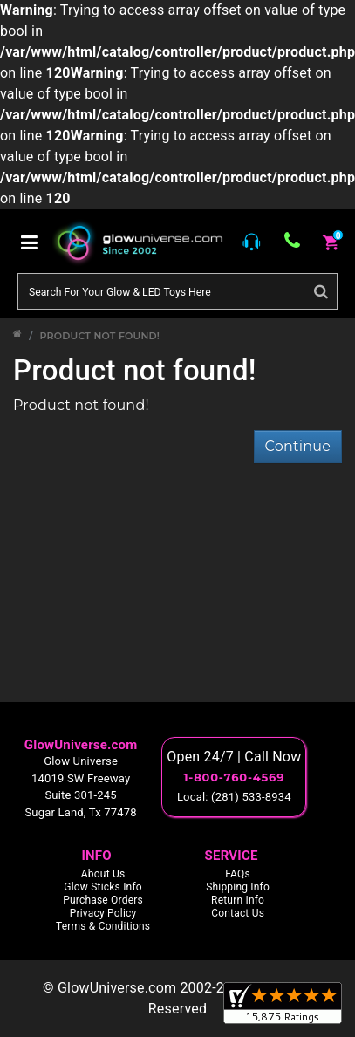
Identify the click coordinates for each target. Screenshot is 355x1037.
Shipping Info (238, 887)
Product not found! (99, 336)
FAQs (237, 874)
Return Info (237, 900)
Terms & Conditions (103, 926)
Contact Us (237, 913)
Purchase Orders (103, 900)
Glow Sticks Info (103, 887)
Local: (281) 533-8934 (234, 796)
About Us (103, 874)
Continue (298, 446)
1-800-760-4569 (233, 777)
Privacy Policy (103, 913)
